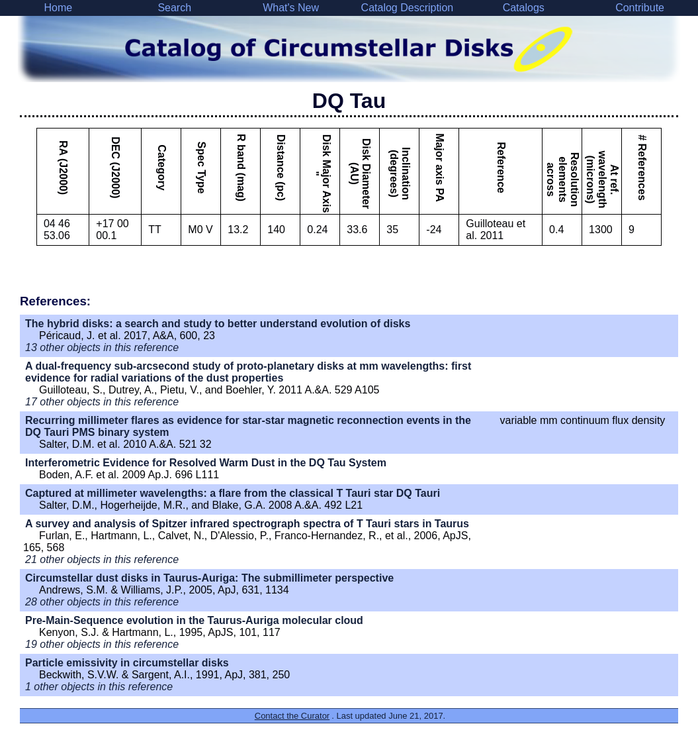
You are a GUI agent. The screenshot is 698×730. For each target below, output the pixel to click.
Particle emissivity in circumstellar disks (127, 662)
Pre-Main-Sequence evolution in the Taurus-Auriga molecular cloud (194, 620)
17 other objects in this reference (102, 401)
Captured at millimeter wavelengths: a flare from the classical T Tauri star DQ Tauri (232, 493)
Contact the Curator (292, 716)
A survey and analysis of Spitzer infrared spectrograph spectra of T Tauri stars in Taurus (247, 523)
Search (174, 7)
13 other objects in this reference (102, 347)
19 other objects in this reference (102, 644)
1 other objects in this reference (99, 686)
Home (58, 7)
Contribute (639, 7)
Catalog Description (407, 7)
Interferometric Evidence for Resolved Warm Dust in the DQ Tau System (205, 462)
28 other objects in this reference (102, 601)
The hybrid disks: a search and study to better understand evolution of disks (217, 323)
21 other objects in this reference (102, 559)
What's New (291, 7)
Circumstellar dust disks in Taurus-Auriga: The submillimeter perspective (209, 578)
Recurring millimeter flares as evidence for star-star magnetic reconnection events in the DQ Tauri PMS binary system (248, 426)
